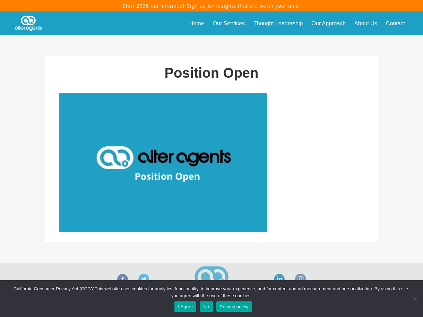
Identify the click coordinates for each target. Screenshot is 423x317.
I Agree (185, 306)
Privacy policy (234, 306)
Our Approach (328, 23)
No (206, 306)
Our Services (229, 23)
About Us (365, 23)
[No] (414, 298)
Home (196, 23)
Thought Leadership (278, 23)
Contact (395, 23)
